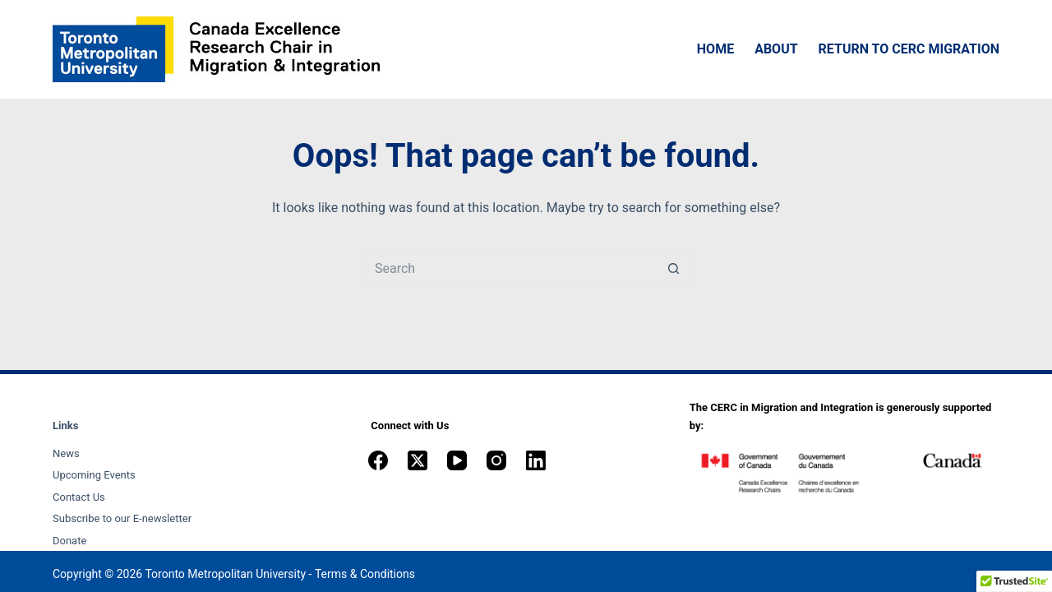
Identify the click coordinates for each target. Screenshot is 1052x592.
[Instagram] (496, 460)
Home (715, 49)
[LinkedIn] (536, 460)
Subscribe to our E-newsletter (122, 518)
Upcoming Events (94, 475)
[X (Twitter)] (417, 460)
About (775, 49)
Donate (69, 540)
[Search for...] (510, 268)
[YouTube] (457, 460)
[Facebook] (378, 460)
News (66, 453)
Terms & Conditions (365, 573)
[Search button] (674, 268)
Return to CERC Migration (909, 49)
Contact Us (79, 497)
